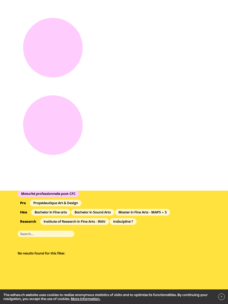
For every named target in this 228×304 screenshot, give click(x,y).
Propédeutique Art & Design (55, 203)
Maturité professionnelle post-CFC (48, 193)
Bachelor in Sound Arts (93, 212)
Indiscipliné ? (123, 221)
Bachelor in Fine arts (51, 212)
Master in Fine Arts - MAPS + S (142, 212)
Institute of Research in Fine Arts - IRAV (75, 221)
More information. (85, 299)
